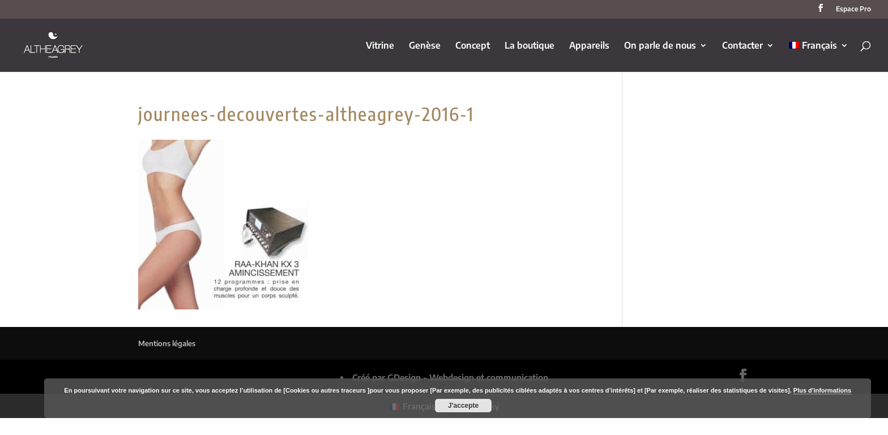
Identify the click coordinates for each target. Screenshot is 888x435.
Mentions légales (166, 343)
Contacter (742, 46)
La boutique (529, 46)
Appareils (589, 46)
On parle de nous (660, 46)
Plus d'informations (822, 390)
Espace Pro (853, 9)
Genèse (425, 46)
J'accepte (463, 406)
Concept (472, 46)
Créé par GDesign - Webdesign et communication (450, 377)
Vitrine (380, 46)
